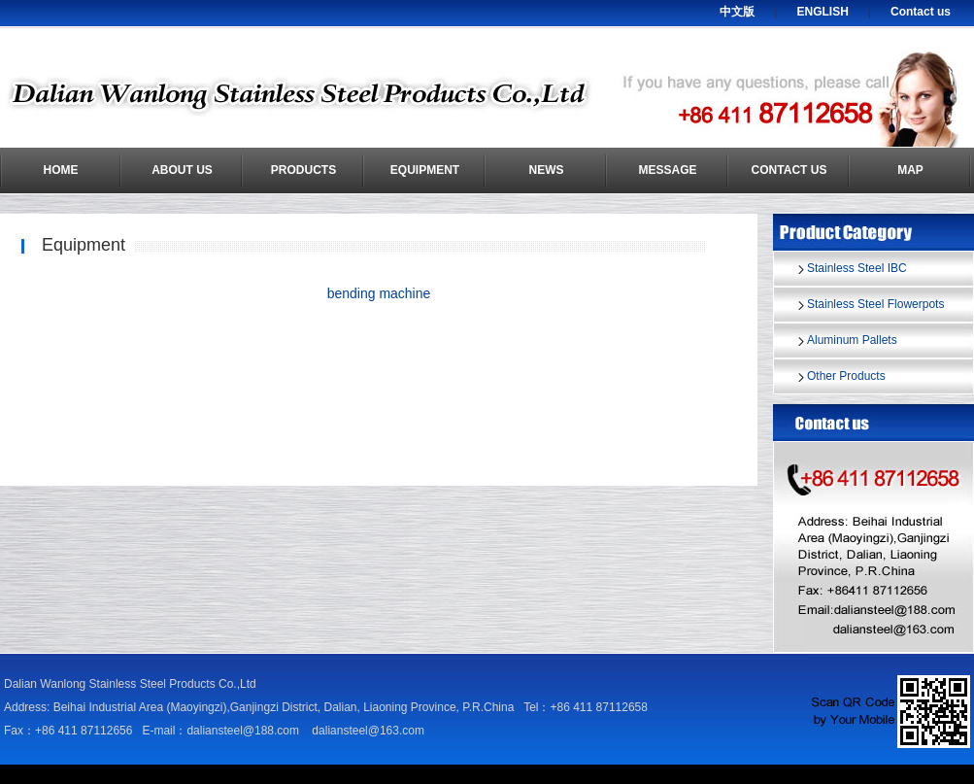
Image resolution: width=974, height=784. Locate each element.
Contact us (920, 11)
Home (61, 170)
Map (910, 170)
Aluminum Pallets (852, 340)
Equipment (424, 170)
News (546, 170)
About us (182, 170)
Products (303, 170)
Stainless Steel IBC (857, 268)
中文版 (737, 11)
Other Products (846, 376)
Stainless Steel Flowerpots (875, 304)
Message (667, 170)
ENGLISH (823, 11)
